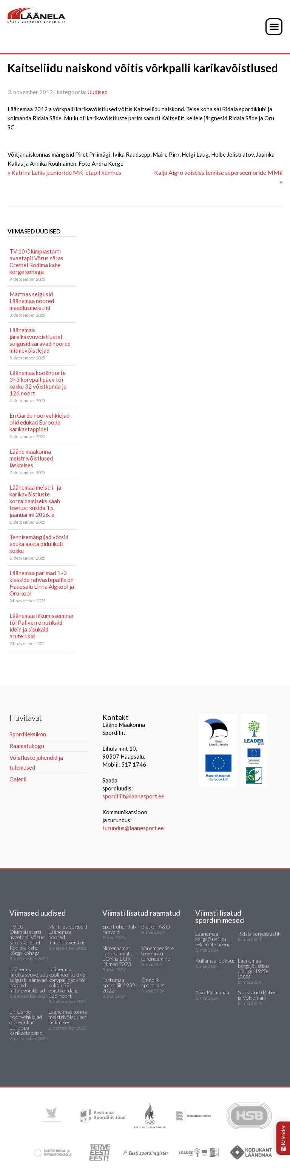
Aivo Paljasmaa (212, 992)
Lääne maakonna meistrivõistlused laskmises (31, 458)
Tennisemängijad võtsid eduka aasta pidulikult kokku (38, 544)
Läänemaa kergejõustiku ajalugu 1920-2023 (253, 968)
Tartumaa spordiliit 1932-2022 (119, 985)
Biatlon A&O (155, 926)
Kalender (283, 1138)
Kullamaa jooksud (215, 960)
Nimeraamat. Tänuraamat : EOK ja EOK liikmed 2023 (117, 956)
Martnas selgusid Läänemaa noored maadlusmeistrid (31, 301)
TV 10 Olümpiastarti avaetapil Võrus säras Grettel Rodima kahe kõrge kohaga (36, 261)
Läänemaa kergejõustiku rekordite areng (212, 938)
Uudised (98, 92)
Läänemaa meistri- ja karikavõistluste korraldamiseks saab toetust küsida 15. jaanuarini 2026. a (35, 501)
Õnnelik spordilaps (153, 982)
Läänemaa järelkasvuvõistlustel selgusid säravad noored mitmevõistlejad (40, 340)
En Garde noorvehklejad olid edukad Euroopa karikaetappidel (39, 422)
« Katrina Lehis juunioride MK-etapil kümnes (64, 172)
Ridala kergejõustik (259, 933)
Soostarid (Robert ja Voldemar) (258, 995)
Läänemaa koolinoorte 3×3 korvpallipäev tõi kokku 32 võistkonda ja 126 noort (37, 383)
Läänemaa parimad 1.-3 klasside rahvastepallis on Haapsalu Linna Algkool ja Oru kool (41, 583)
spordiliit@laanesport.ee (133, 796)
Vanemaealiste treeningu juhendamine (157, 953)
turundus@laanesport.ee (133, 827)
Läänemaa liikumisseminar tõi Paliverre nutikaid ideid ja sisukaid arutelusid (41, 625)
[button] (273, 26)
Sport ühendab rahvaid (119, 929)
